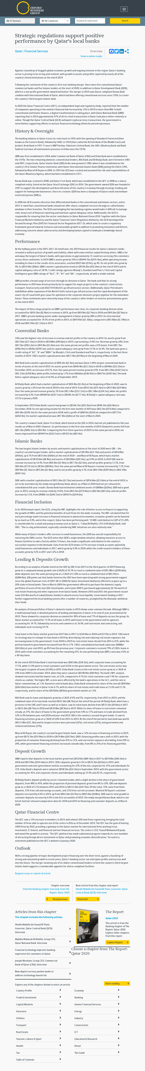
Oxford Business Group (48, 8)
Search (125, 21)
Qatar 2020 (112, 918)
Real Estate (22, 1032)
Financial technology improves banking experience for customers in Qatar (35, 952)
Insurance (21, 1011)
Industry (78, 1018)
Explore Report (115, 942)
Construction (81, 1025)
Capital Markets (24, 1004)
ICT (76, 1032)
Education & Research (85, 1039)
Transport (21, 1025)
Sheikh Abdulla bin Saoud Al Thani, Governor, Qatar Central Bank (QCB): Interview (34, 928)
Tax (18, 1053)
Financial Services (36, 51)
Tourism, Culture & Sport (29, 1039)
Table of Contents (25, 1060)
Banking (78, 997)
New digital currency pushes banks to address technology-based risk (34, 973)
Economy (79, 991)
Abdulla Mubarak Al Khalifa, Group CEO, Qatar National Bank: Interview (35, 941)
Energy (78, 1011)
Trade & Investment (26, 997)
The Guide (79, 1053)
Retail (77, 1046)
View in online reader (91, 56)
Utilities (20, 1018)
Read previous (60, 899)
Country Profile (24, 991)
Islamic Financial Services (87, 1004)
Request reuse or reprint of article (33, 873)
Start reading (112, 983)
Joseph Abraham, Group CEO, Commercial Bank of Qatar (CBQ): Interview (36, 963)
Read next (82, 899)
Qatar (19, 51)
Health (19, 1046)
